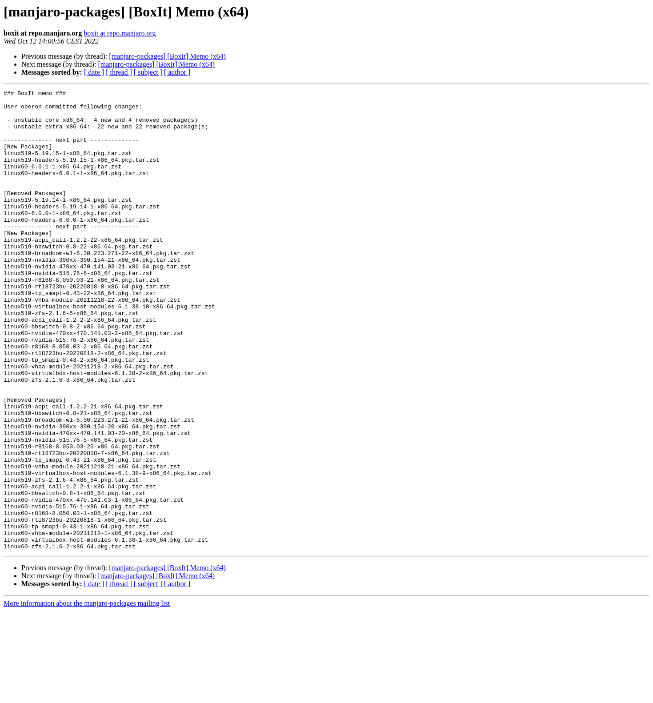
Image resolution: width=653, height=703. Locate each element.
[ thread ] (119, 72)
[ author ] (177, 72)
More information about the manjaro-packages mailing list (87, 695)
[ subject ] (148, 72)
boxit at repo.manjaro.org (120, 33)
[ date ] (94, 72)
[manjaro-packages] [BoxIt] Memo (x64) (167, 56)
